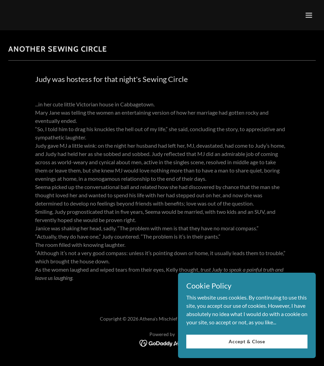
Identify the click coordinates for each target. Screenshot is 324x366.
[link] (162, 342)
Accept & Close (247, 355)
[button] (309, 15)
